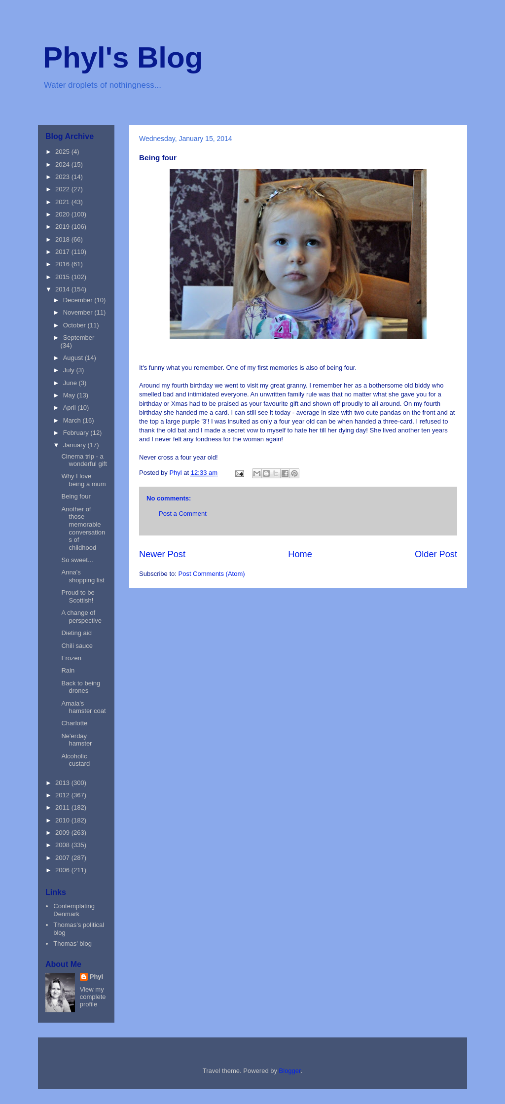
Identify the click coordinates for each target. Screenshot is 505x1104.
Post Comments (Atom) (212, 573)
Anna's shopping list (82, 576)
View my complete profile (93, 997)
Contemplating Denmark (74, 910)
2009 (63, 832)
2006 (63, 870)
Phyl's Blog (123, 57)
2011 (63, 807)
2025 (63, 151)
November (79, 312)
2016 (63, 264)
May (70, 395)
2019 (63, 226)
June (71, 383)
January (75, 445)
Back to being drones (80, 687)
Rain (67, 670)
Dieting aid (76, 633)
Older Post (436, 554)
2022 (63, 189)
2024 (63, 164)
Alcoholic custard (75, 760)
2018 (63, 239)
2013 (63, 782)
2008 (63, 845)
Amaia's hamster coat (83, 707)
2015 (63, 277)
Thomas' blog (72, 943)
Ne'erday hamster (76, 740)
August (74, 357)
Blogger (290, 1070)
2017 (63, 251)
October (75, 325)
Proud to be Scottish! (77, 596)
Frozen (71, 658)
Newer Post (162, 554)
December (79, 300)
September (79, 337)
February (77, 432)
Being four (75, 496)
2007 (63, 857)
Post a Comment (183, 513)
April (70, 407)
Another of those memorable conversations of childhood (83, 528)
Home (300, 554)
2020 (63, 214)
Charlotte (74, 723)
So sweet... (77, 560)
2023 (63, 176)
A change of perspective (81, 616)
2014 (63, 289)
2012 (63, 795)
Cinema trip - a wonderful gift (84, 460)
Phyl (96, 976)
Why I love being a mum (83, 480)
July (69, 370)
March (73, 420)
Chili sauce (77, 645)
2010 (63, 820)
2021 (63, 202)
